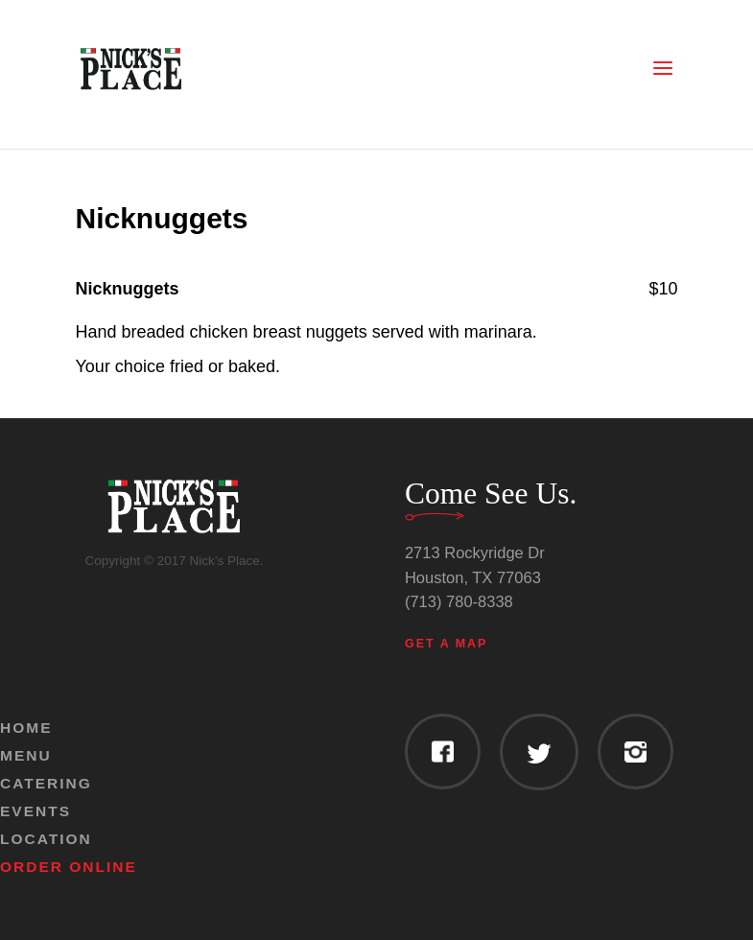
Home (26, 727)
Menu (26, 755)
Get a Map (446, 643)
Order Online (68, 866)
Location (46, 839)
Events (35, 811)
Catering (46, 783)
